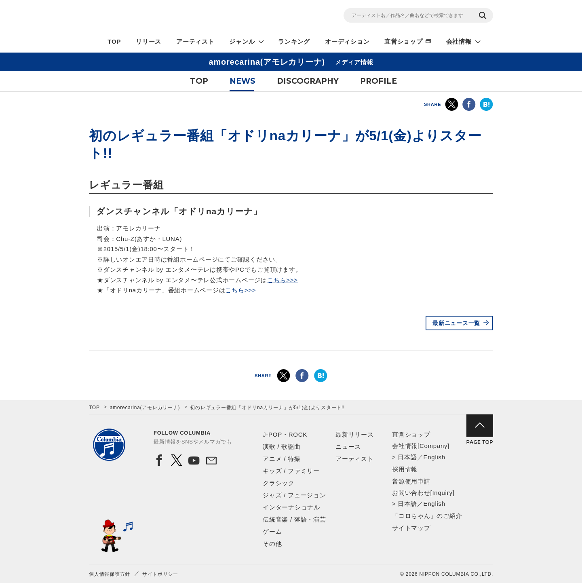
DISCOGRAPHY (308, 81)
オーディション (347, 41)
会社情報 (459, 41)
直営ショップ (403, 41)
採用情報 (405, 469)
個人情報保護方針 (109, 574)
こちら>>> (282, 280)
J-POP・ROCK (285, 434)
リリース (148, 41)
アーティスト (195, 41)
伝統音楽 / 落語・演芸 (294, 519)
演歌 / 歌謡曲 (282, 446)
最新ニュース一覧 (456, 323)
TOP (114, 41)
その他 (272, 543)
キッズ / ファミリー (291, 470)
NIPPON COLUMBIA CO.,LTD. (161, 16)
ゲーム (272, 531)
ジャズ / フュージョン (294, 495)
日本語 (407, 457)
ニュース (348, 446)
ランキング (294, 41)
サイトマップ (411, 527)
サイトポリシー (160, 574)
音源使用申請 (411, 481)
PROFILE (378, 81)
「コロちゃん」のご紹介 (427, 515)
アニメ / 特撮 (282, 458)
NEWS (242, 81)
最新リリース (354, 434)
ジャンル (242, 41)
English (434, 457)
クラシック (279, 482)
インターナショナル (291, 507)
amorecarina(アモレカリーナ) (145, 407)
